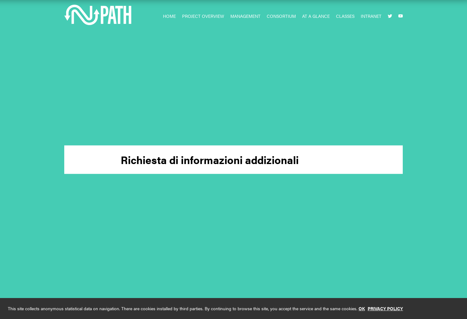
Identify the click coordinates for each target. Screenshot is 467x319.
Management (245, 16)
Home (169, 16)
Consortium (281, 16)
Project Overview (203, 16)
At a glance (316, 16)
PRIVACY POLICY (385, 308)
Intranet (371, 16)
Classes (345, 16)
